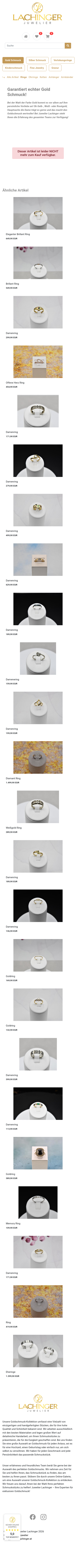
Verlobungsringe (63, 60)
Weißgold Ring (14, 827)
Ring (8, 1322)
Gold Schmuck (13, 60)
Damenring (12, 333)
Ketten (43, 77)
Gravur (55, 67)
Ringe (23, 77)
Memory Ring (13, 1223)
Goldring (10, 976)
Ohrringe (33, 77)
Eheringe (10, 1372)
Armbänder (67, 77)
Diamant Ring (13, 778)
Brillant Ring (12, 283)
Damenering (12, 679)
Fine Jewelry (37, 67)
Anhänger (54, 77)
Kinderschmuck (13, 67)
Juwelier (23, 1535)
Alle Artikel (13, 77)
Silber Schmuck (37, 60)
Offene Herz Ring (15, 382)
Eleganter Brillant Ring (18, 234)
